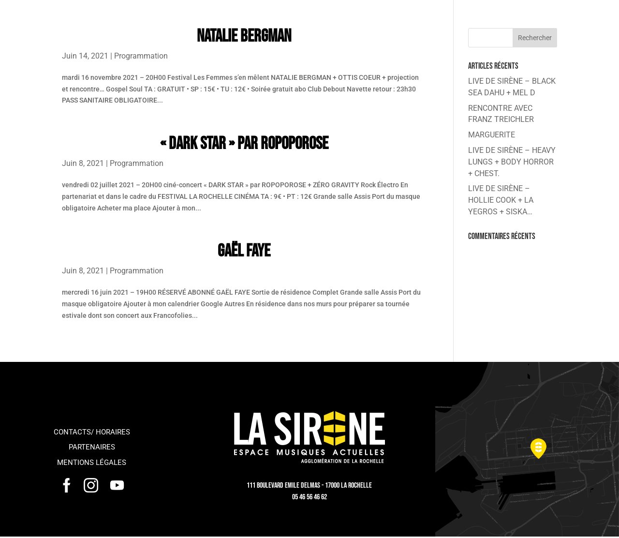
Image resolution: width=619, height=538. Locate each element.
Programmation (141, 55)
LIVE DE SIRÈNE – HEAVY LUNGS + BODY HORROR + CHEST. (512, 162)
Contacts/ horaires (92, 432)
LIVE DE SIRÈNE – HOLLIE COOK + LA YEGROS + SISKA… (500, 200)
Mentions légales (91, 462)
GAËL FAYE (244, 251)
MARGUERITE (491, 134)
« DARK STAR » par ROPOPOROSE (244, 144)
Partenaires (92, 447)
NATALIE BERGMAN (244, 36)
